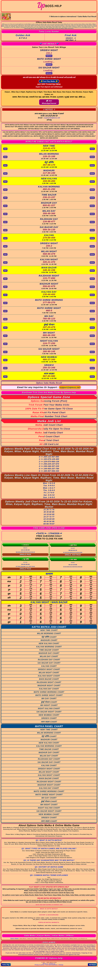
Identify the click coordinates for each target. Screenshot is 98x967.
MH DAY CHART (48, 699)
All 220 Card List (49, 444)
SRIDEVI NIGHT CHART (49, 669)
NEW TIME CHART (49, 630)
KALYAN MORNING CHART (49, 647)
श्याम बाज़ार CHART (49, 722)
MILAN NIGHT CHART (49, 673)
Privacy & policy (39, 964)
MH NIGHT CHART (49, 705)
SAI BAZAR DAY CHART (49, 663)
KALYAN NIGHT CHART (49, 676)
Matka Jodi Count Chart (49, 425)
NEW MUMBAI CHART (49, 715)
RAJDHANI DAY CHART (49, 660)
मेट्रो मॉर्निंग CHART (49, 637)
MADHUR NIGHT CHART (49, 686)
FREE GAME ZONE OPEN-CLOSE (49, 528)
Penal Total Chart (49, 440)
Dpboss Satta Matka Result (49, 383)
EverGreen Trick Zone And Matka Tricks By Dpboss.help (49, 393)
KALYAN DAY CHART (49, 689)
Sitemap (61, 964)
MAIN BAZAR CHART (49, 679)
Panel (92, 149)
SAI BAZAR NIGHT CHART (49, 712)
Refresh (49, 56)
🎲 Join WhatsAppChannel (49, 102)
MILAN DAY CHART (49, 656)
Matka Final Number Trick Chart (49, 416)
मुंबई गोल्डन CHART (49, 702)
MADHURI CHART (49, 640)
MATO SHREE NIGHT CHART (49, 695)
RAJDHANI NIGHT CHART (49, 682)
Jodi (5, 149)
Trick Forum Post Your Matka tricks (49, 405)
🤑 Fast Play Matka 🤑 (49, 81)
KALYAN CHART (49, 666)
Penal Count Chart (49, 436)
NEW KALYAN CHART (49, 643)
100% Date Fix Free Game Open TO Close (49, 408)
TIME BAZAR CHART (49, 650)
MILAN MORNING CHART (49, 633)
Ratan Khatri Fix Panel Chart (48, 412)
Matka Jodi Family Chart (49, 432)
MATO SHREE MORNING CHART (49, 692)
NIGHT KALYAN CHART (49, 709)
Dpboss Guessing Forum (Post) (49, 401)
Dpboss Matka (15, 938)
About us (45, 963)
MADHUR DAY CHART (49, 653)
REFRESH (92, 964)
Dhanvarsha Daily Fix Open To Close (49, 429)
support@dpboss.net (52, 118)
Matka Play (6, 964)
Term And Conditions (51, 964)
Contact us (52, 963)
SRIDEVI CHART (49, 718)
